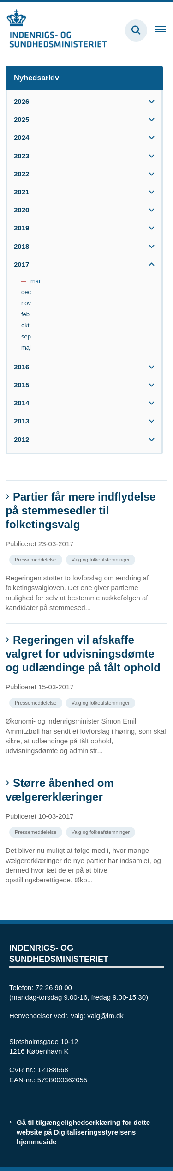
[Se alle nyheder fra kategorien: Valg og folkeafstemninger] (101, 559)
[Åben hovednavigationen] (164, 30)
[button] (149, 101)
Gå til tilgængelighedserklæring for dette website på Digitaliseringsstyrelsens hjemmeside (83, 1132)
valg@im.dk (105, 1016)
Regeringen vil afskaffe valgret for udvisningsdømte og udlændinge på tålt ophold (83, 654)
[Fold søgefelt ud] (136, 30)
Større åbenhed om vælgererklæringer (60, 790)
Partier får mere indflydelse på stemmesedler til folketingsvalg (80, 510)
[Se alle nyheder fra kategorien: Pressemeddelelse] (36, 559)
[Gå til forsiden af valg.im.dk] (53, 30)
